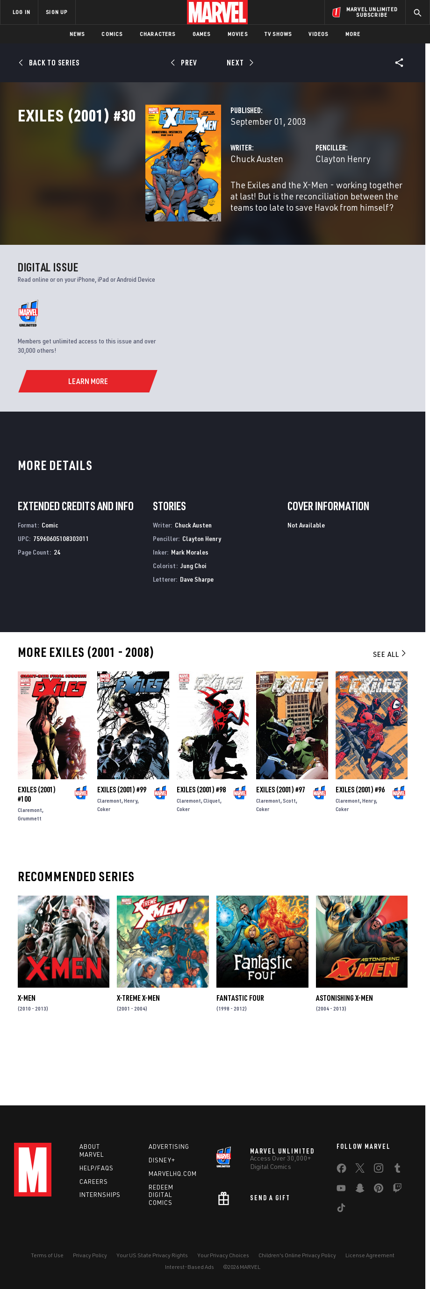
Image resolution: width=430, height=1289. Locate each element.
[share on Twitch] (397, 1190)
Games (202, 33)
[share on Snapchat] (360, 1190)
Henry (130, 859)
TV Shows (278, 33)
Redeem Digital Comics (161, 1195)
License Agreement (369, 1255)
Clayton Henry (298, 199)
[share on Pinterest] (378, 1190)
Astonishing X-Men (344, 1056)
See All (390, 713)
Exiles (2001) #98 (201, 848)
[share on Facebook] (341, 1170)
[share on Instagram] (378, 1170)
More (353, 33)
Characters (158, 33)
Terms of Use (47, 1255)
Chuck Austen (167, 199)
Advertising (169, 1146)
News (77, 33)
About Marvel (91, 1150)
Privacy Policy (90, 1255)
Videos (318, 33)
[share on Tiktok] (341, 1209)
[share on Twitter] (360, 1170)
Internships (100, 1194)
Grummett (30, 877)
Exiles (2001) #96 (360, 848)
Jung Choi (193, 624)
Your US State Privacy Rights (152, 1255)
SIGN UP (56, 11)
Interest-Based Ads (189, 1266)
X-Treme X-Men (138, 1056)
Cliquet (211, 859)
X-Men (27, 1056)
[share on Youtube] (341, 1190)
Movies (238, 33)
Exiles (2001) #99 (121, 848)
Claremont (30, 868)
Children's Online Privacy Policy (297, 1255)
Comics (111, 33)
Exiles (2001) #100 (37, 853)
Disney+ (162, 1160)
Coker (103, 867)
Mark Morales (189, 611)
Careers (93, 1181)
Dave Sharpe (197, 637)
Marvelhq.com (173, 1173)
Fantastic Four (240, 1056)
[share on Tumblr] (397, 1170)
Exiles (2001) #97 (280, 848)
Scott (289, 859)
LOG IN (21, 11)
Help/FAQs (96, 1168)
